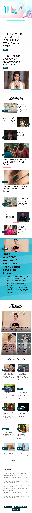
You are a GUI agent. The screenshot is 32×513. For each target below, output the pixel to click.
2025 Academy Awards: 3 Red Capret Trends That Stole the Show (11, 264)
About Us (8, 507)
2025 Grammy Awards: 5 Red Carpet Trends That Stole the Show (22, 395)
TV (3, 137)
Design (5, 111)
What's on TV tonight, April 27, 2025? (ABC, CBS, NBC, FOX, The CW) (16, 482)
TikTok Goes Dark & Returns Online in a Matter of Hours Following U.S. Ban (23, 414)
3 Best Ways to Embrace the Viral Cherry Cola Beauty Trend (13, 40)
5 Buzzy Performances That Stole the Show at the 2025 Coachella (9, 120)
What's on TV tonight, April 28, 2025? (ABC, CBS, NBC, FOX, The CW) (16, 478)
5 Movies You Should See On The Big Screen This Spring (14, 162)
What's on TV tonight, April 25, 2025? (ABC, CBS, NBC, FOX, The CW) (16, 485)
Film (4, 155)
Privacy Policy (20, 507)
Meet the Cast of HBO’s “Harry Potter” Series (22, 134)
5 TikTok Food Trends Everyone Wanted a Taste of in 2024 (8, 454)
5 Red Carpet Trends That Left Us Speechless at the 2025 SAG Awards (9, 375)
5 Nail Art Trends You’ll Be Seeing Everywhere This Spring (15, 188)
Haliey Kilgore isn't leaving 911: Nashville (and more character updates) (15, 474)
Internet (21, 408)
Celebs (5, 249)
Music (27, 124)
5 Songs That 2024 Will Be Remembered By (22, 453)
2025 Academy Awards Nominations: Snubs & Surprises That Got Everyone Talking (8, 415)
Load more (16, 460)
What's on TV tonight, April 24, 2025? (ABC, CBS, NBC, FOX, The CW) (16, 489)
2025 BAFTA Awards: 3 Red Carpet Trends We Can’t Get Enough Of (23, 376)
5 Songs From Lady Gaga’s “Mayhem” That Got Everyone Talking (21, 229)
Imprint (16, 509)
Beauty (5, 49)
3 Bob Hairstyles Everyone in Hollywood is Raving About (13, 60)
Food (5, 448)
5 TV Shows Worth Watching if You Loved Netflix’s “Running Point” (9, 215)
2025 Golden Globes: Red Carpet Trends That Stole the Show (21, 435)
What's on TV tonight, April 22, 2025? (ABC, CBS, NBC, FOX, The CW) (16, 497)
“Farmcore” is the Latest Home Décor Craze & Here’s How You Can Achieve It (22, 202)
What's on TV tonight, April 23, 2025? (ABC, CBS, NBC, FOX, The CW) (16, 493)
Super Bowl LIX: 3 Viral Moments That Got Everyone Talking (8, 395)
